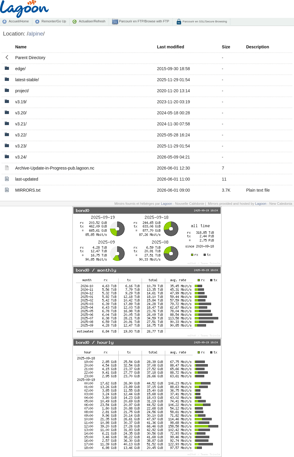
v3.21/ (21, 123)
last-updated (26, 179)
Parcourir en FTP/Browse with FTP (143, 21)
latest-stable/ (27, 79)
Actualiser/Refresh (92, 21)
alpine (35, 33)
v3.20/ (21, 112)
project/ (22, 90)
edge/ (20, 68)
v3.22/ (21, 135)
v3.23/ (21, 146)
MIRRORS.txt (28, 190)
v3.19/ (21, 101)
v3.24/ (21, 157)
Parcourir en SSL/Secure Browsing (204, 21)
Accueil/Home (19, 21)
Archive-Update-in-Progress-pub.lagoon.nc (54, 168)
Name (21, 46)
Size (226, 46)
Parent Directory (30, 57)
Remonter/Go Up (53, 21)
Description (257, 46)
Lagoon (166, 203)
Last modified (170, 46)
